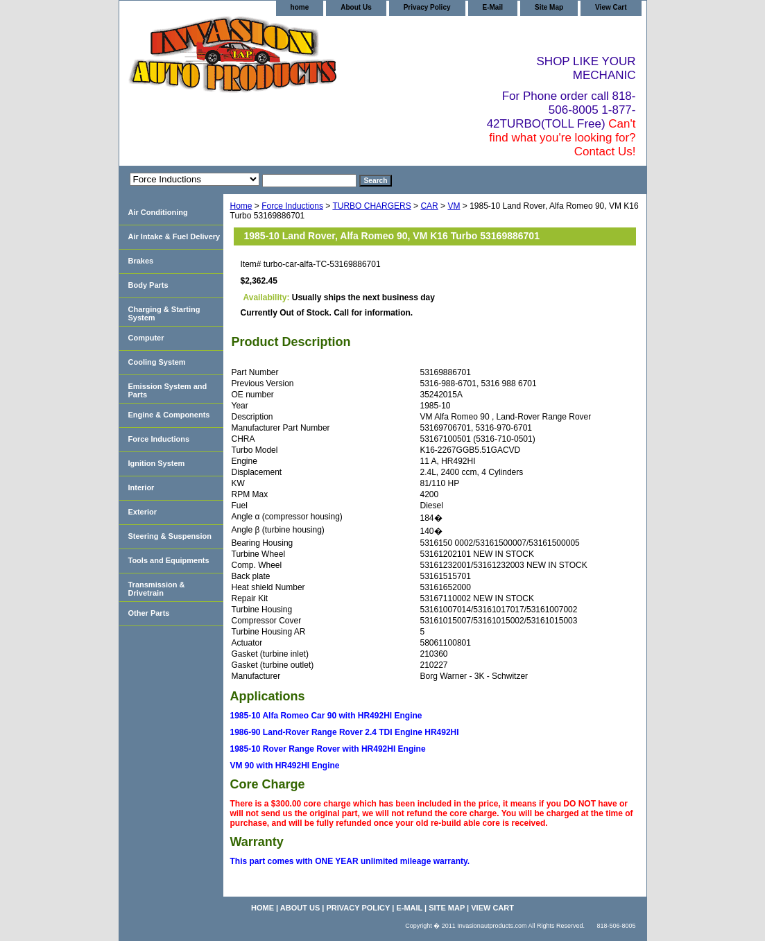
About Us (356, 7)
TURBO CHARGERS (371, 206)
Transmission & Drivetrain (156, 588)
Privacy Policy (427, 7)
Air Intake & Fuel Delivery (174, 236)
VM (453, 206)
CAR (429, 206)
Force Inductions (292, 206)
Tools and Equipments (168, 560)
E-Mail (493, 7)
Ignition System (156, 463)
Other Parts (149, 613)
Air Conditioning (158, 212)
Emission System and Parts (167, 390)
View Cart (610, 7)
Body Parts (148, 285)
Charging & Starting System (164, 313)
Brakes (141, 261)
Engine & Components (169, 415)
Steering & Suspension (170, 536)
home (300, 7)
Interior (141, 487)
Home (241, 206)
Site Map (549, 7)
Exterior (142, 512)
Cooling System (157, 362)
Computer (146, 338)
